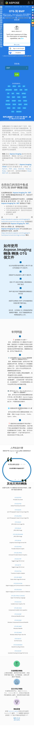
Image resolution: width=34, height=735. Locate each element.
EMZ (18, 97)
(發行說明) (17, 720)
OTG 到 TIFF (18, 559)
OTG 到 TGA (18, 571)
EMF (13, 97)
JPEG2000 (9, 90)
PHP (10, 169)
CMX (24, 108)
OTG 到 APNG (18, 553)
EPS (14, 108)
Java (15, 169)
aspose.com (10, 18)
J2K (24, 86)
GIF (13, 93)
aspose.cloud (23, 18)
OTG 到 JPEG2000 (18, 534)
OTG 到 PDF (18, 497)
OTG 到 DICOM (18, 583)
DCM (14, 104)
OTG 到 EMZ (17, 620)
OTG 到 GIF (18, 540)
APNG (24, 93)
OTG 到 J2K (18, 528)
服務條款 (25, 56)
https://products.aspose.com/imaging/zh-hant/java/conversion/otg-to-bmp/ (15, 234)
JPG (9, 86)
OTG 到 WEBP (18, 577)
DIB (21, 90)
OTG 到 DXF (18, 651)
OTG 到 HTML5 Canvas (18, 596)
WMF (24, 97)
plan (22, 38)
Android (21, 169)
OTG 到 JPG (18, 510)
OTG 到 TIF (18, 565)
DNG (25, 104)
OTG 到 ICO (18, 638)
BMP (16, 68)
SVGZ (25, 101)
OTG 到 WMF (18, 626)
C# (30, 167)
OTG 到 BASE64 (17, 645)
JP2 (19, 86)
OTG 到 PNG (17, 546)
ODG (8, 108)
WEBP (14, 101)
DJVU (20, 104)
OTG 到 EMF (17, 614)
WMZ (7, 101)
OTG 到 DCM (18, 589)
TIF (8, 93)
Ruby (4, 171)
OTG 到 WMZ (18, 632)
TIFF (26, 90)
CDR (19, 108)
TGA (8, 97)
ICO (13, 111)
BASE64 (19, 111)
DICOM (8, 104)
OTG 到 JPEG (17, 516)
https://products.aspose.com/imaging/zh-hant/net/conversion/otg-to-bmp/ (15, 220)
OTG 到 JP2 (18, 522)
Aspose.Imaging (13, 711)
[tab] (15, 479)
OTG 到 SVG (18, 602)
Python (4, 169)
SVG (19, 101)
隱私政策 (29, 56)
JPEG (14, 86)
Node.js (28, 169)
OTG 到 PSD (18, 503)
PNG (18, 93)
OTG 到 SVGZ (18, 608)
